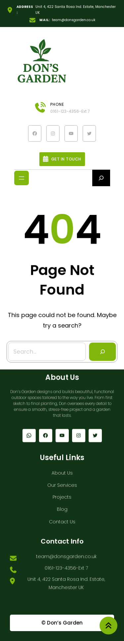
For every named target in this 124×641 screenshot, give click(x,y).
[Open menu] (21, 178)
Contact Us (62, 520)
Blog (62, 507)
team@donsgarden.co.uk (73, 19)
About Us (62, 471)
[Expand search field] (101, 178)
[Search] (102, 351)
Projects (62, 495)
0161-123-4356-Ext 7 (70, 111)
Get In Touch (66, 159)
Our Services (62, 483)
